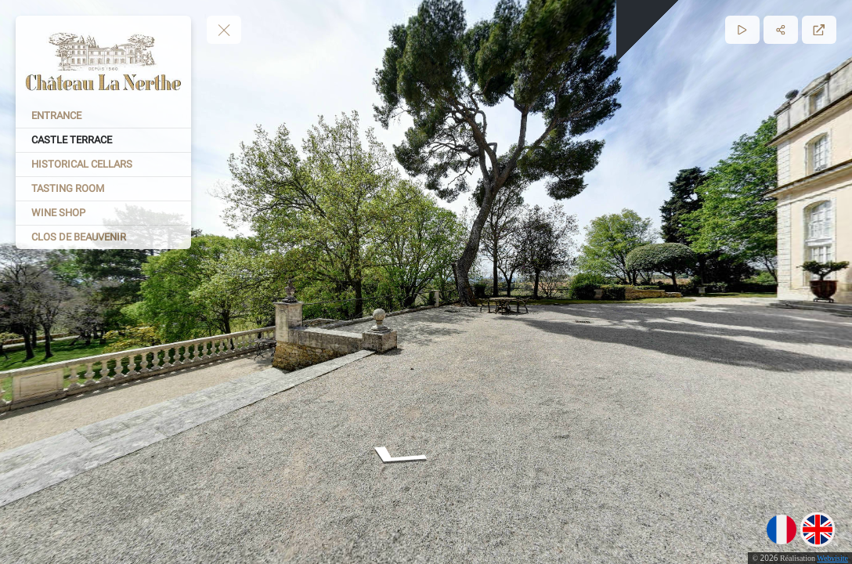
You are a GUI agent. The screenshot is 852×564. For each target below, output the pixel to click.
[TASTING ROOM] (103, 189)
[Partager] (781, 30)
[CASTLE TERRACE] (103, 140)
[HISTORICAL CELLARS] (103, 164)
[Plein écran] (819, 30)
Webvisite (832, 558)
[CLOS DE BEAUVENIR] (103, 237)
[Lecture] (742, 30)
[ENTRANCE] (103, 116)
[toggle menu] (224, 30)
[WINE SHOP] (103, 213)
